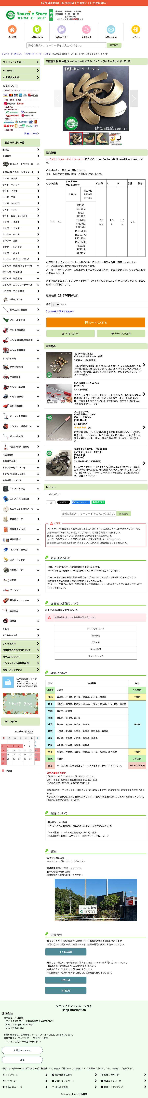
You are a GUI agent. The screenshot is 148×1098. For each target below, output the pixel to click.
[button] (58, 98)
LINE (22, 1059)
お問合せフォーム (22, 1050)
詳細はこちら (31, 133)
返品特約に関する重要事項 (60, 311)
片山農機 (83, 1094)
